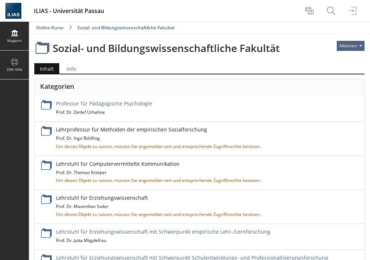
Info (71, 68)
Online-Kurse (50, 28)
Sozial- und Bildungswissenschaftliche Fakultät (126, 28)
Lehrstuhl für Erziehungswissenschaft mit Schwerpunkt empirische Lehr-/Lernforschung (163, 231)
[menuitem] (310, 11)
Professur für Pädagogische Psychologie (104, 103)
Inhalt (47, 68)
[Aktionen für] (351, 46)
